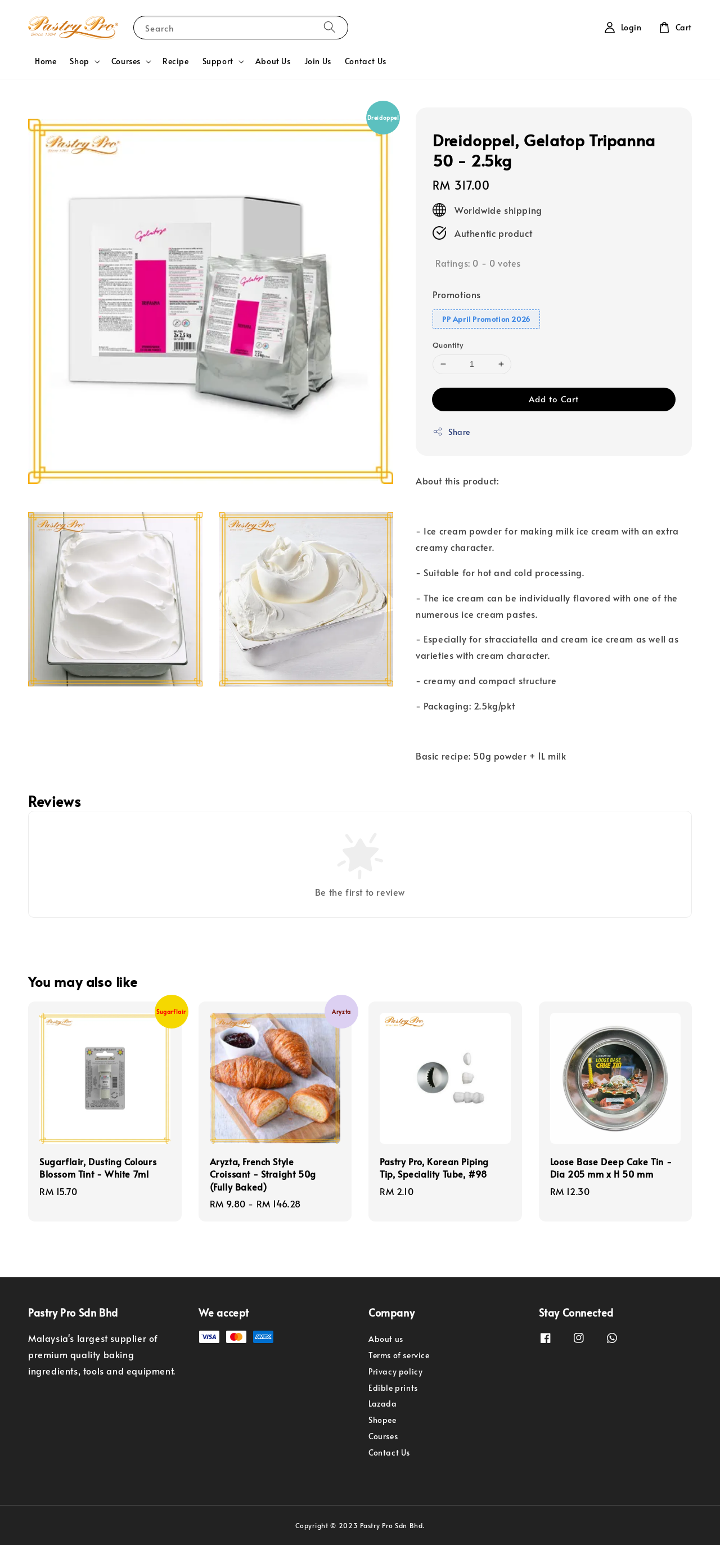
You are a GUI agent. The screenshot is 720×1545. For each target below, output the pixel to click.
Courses (126, 61)
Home (45, 61)
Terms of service (399, 1355)
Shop (79, 61)
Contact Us (365, 61)
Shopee (382, 1419)
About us (385, 1339)
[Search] (330, 27)
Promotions (457, 294)
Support (217, 61)
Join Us (317, 61)
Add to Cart (554, 399)
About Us (273, 61)
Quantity (448, 345)
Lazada (382, 1403)
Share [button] (451, 431)
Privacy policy (395, 1371)
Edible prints (393, 1387)
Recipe (176, 61)
